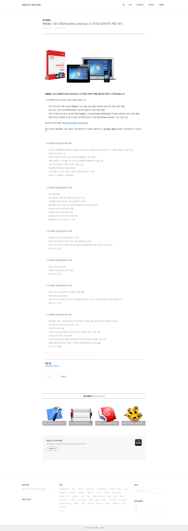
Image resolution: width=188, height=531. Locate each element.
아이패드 (63, 507)
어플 (74, 489)
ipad (98, 500)
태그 (130, 5)
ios (110, 496)
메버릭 (91, 503)
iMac (123, 496)
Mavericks (117, 493)
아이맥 (73, 500)
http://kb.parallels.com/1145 (74, 123)
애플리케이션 (64, 489)
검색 (163, 491)
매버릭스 (76, 496)
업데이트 (100, 503)
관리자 (102, 528)
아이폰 (112, 489)
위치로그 (151, 5)
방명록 (161, 5)
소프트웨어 (122, 500)
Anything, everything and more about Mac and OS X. (67, 444)
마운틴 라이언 (65, 496)
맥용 (89, 496)
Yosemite (64, 500)
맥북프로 (63, 493)
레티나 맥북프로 (65, 503)
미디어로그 (140, 5)
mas (104, 500)
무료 (83, 503)
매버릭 (107, 493)
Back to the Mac (31, 4)
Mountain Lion (99, 496)
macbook (90, 489)
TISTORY (95, 528)
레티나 (120, 489)
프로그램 (113, 500)
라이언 (99, 493)
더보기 (61, 511)
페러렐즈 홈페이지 (111, 129)
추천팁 (81, 489)
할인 (116, 496)
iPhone (91, 493)
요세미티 (73, 493)
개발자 (77, 503)
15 (87, 123)
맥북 (91, 500)
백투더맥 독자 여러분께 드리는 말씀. (34, 489)
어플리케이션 (102, 489)
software (82, 500)
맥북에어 (116, 503)
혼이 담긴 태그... (53, 366)
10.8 (124, 503)
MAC (108, 503)
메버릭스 (82, 493)
